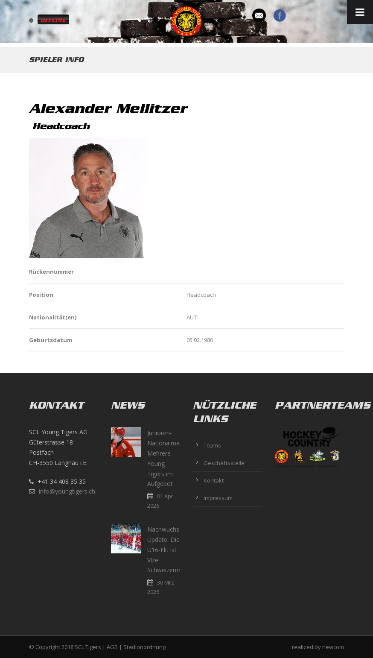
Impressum (218, 498)
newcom (333, 647)
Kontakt (214, 480)
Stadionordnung (144, 647)
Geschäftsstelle (224, 463)
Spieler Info (56, 60)
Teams (212, 445)
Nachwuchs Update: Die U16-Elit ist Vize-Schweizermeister (171, 549)
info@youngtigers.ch (67, 491)
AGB (112, 647)
